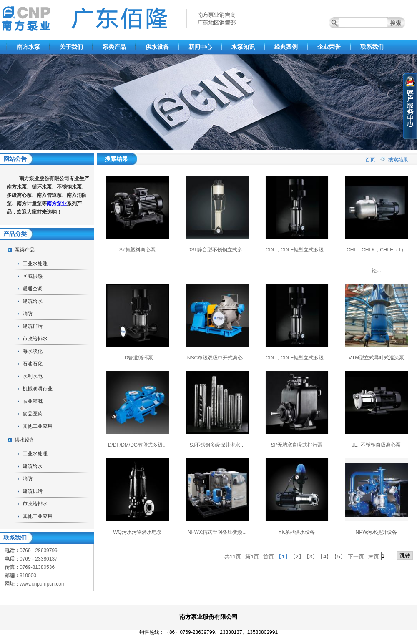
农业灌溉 (33, 401)
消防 (28, 314)
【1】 (283, 556)
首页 (370, 160)
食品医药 (33, 414)
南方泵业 (57, 203)
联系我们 (372, 46)
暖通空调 (33, 289)
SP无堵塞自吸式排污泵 (296, 445)
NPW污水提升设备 (376, 532)
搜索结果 (398, 160)
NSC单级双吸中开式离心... (217, 358)
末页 (373, 556)
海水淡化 (33, 351)
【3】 (311, 556)
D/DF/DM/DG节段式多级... (137, 445)
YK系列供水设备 (296, 532)
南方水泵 (28, 46)
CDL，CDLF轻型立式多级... (297, 250)
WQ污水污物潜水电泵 (137, 532)
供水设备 (157, 46)
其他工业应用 (38, 426)
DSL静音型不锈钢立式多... (217, 250)
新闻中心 (200, 46)
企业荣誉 (329, 46)
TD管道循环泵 (137, 358)
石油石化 (33, 364)
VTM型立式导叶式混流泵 (376, 358)
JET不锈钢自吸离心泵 (376, 445)
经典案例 (286, 46)
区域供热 (33, 276)
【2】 (297, 556)
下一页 (356, 556)
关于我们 (71, 46)
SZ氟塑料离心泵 (137, 250)
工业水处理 (35, 263)
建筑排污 (33, 326)
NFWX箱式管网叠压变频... (217, 532)
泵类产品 (114, 46)
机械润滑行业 (38, 389)
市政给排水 (35, 339)
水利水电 (33, 376)
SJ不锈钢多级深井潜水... (216, 445)
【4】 (325, 556)
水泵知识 (243, 46)
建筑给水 (33, 301)
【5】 (338, 556)
